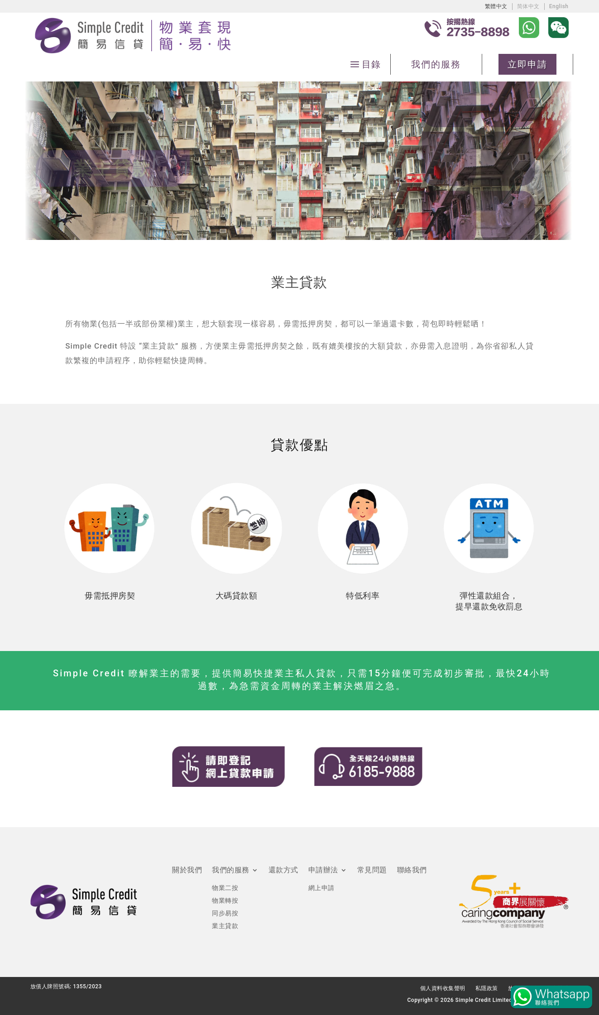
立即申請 (527, 64)
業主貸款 (225, 925)
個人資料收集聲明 (442, 988)
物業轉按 (225, 900)
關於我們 (187, 870)
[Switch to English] (559, 6)
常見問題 (372, 870)
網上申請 (321, 887)
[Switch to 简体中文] (528, 6)
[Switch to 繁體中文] (496, 6)
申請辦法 (323, 870)
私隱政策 (486, 988)
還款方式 (283, 870)
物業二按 (225, 887)
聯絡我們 (412, 870)
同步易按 (225, 913)
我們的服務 (436, 64)
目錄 (371, 64)
